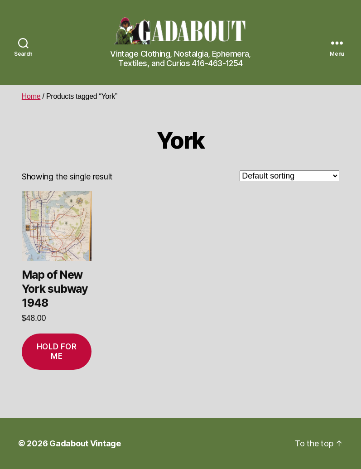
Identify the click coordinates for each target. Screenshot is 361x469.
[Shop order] (289, 175)
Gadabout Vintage (85, 443)
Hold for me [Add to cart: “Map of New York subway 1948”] (57, 351)
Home (31, 96)
